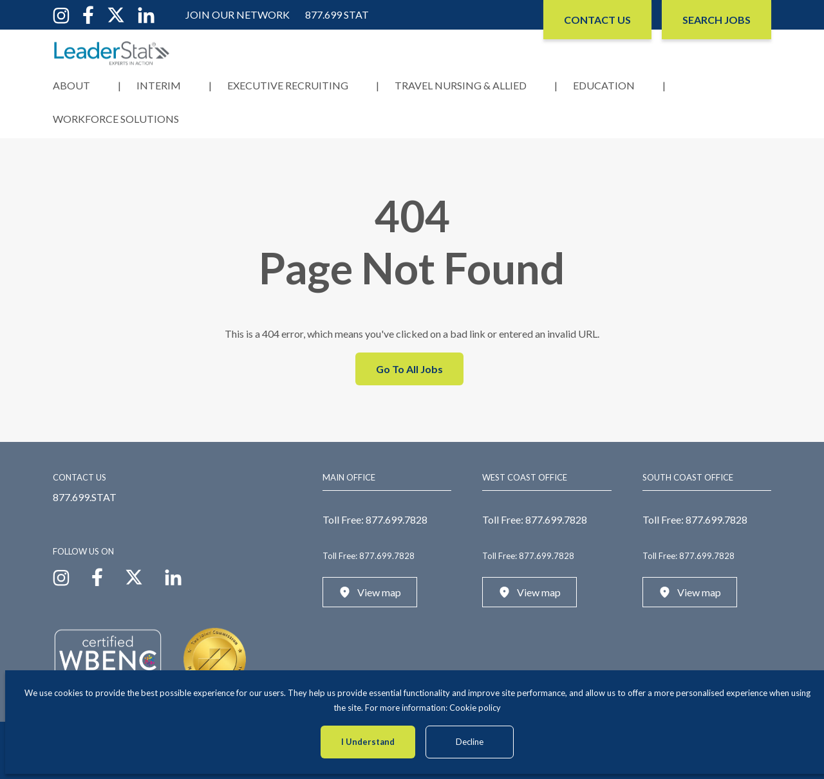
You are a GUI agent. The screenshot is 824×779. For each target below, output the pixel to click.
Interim (158, 85)
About (71, 85)
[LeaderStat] (112, 53)
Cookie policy (475, 707)
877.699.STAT (85, 497)
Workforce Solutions (116, 119)
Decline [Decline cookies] (469, 742)
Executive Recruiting (287, 85)
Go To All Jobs (409, 369)
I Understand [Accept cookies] (368, 742)
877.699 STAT (337, 14)
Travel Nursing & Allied (461, 85)
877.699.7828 (396, 519)
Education (604, 85)
